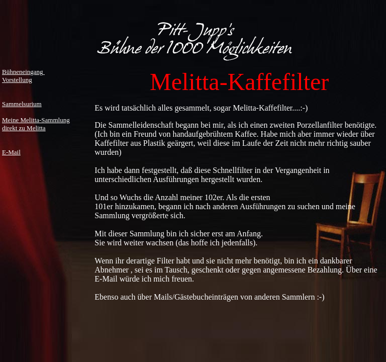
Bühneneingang (23, 71)
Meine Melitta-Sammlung (36, 120)
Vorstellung (17, 79)
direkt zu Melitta (24, 128)
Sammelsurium (22, 104)
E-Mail (11, 152)
